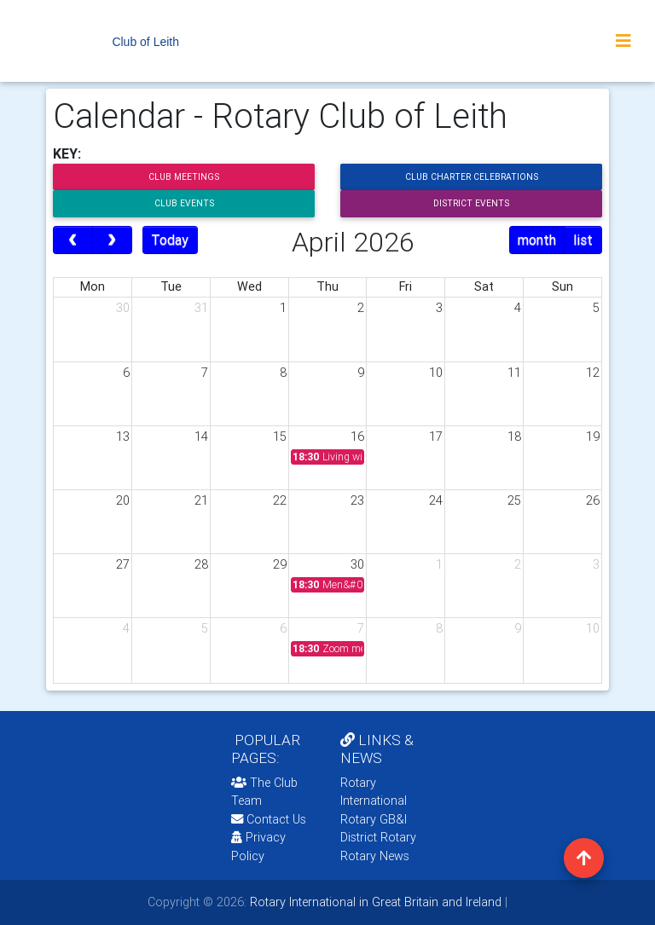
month (537, 239)
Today (169, 239)
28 (201, 564)
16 (357, 436)
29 (280, 564)
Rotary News (374, 856)
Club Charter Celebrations (471, 176)
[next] (112, 240)
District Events (471, 203)
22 (280, 500)
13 (123, 436)
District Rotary (378, 837)
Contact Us (268, 819)
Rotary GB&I (373, 819)
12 (593, 372)
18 (514, 436)
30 (123, 307)
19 (593, 436)
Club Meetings (183, 176)
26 (593, 500)
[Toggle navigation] (623, 41)
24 (436, 500)
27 (123, 564)
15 (280, 436)
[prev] (73, 240)
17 (436, 436)
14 (201, 436)
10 (436, 372)
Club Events (184, 203)
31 (201, 307)
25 (514, 500)
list (583, 239)
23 (357, 500)
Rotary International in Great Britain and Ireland (373, 902)
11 (514, 372)
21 (201, 500)
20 (123, 500)
